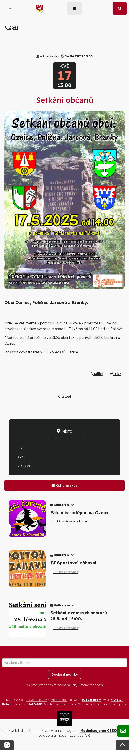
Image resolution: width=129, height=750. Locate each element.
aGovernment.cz (36, 699)
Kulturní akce (65, 485)
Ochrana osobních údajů (94, 704)
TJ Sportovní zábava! (73, 562)
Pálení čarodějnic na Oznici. (79, 512)
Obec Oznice (59, 699)
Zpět (11, 27)
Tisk (115, 374)
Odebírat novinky (64, 675)
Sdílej (96, 374)
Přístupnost (119, 704)
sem (100, 685)
